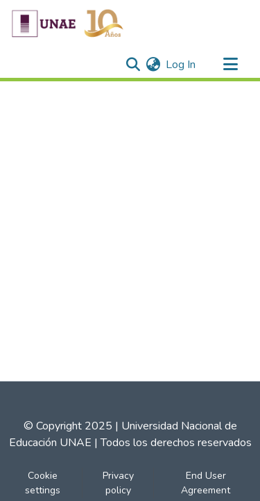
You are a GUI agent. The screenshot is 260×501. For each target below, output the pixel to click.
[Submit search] (132, 64)
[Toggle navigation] (230, 64)
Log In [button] (181, 64)
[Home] (67, 23)
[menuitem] (153, 64)
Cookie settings (42, 483)
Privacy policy (118, 483)
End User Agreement (205, 483)
